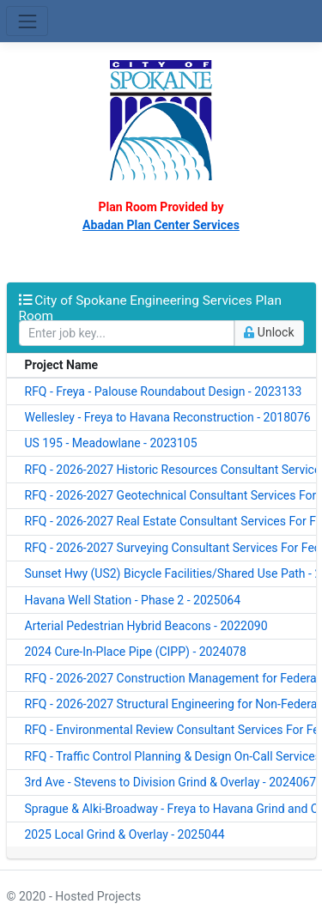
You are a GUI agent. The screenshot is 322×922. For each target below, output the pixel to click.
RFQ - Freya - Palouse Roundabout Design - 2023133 (163, 391)
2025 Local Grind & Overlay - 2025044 (125, 834)
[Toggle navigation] (27, 21)
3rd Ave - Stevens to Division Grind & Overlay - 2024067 (171, 782)
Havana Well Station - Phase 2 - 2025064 (133, 600)
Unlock (269, 332)
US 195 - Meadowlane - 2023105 (111, 443)
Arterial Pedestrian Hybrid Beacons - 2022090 (146, 626)
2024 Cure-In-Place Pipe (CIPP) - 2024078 (135, 651)
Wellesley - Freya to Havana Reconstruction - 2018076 (168, 417)
